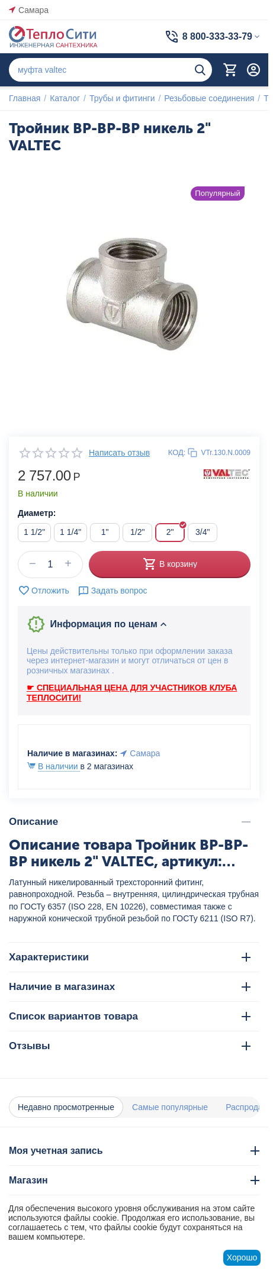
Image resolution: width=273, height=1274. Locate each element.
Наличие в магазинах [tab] (129, 986)
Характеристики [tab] (129, 957)
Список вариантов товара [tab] (129, 1016)
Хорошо (242, 1257)
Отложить (43, 590)
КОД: (177, 452)
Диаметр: (37, 513)
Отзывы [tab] (129, 1046)
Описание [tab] (129, 821)
